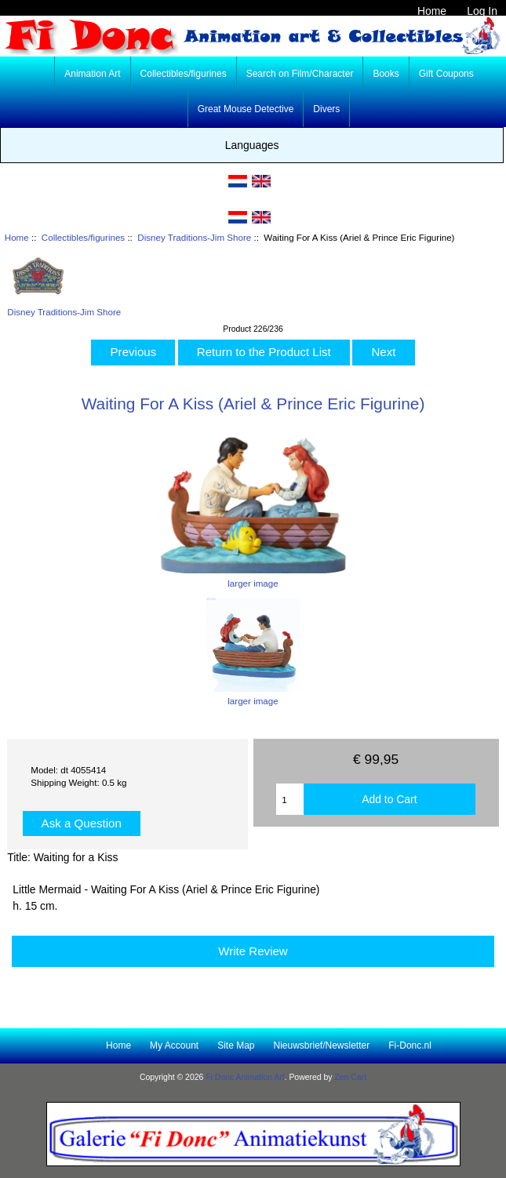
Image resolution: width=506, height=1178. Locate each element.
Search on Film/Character (300, 73)
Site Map (235, 1045)
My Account (174, 1045)
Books (386, 73)
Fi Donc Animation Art (245, 1077)
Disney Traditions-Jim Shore (194, 237)
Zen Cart (350, 1077)
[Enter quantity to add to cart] (289, 799)
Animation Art (92, 73)
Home (431, 11)
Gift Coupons (446, 73)
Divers (326, 109)
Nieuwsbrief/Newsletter (322, 1045)
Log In (482, 11)
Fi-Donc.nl (409, 1045)
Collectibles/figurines (83, 237)
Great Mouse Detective (246, 109)
